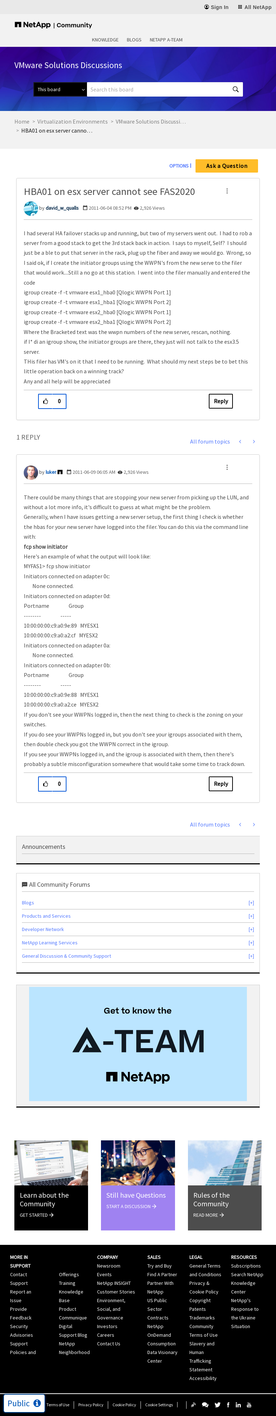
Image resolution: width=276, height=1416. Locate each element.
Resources (244, 1257)
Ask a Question (227, 165)
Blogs (134, 39)
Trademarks (202, 1317)
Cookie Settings (159, 1404)
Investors (107, 1326)
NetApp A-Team (166, 39)
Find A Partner (162, 1274)
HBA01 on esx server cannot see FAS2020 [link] (57, 130)
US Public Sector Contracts (158, 1309)
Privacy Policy (91, 1404)
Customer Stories (116, 1291)
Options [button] (179, 165)
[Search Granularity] (60, 89)
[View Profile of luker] (51, 472)
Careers (105, 1335)
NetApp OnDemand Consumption (161, 1335)
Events (104, 1274)
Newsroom (108, 1266)
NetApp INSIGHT (114, 1283)
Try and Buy (159, 1266)
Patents (197, 1309)
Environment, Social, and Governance (111, 1309)
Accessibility (203, 1378)
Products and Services (46, 916)
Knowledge (105, 39)
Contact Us (108, 1343)
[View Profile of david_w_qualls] (62, 208)
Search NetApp (247, 1274)
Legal (195, 1257)
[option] (138, 1044)
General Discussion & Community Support (66, 956)
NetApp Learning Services (50, 942)
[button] (227, 191)
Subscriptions (246, 1266)
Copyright (200, 1300)
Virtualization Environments (72, 121)
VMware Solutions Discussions (152, 121)
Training (67, 1283)
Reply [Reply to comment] (221, 783)
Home (21, 121)
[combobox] (165, 89)
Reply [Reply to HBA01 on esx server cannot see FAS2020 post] (221, 401)
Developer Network (43, 929)
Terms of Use (57, 1404)
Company (107, 1257)
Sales (154, 1257)
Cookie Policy (124, 1404)
